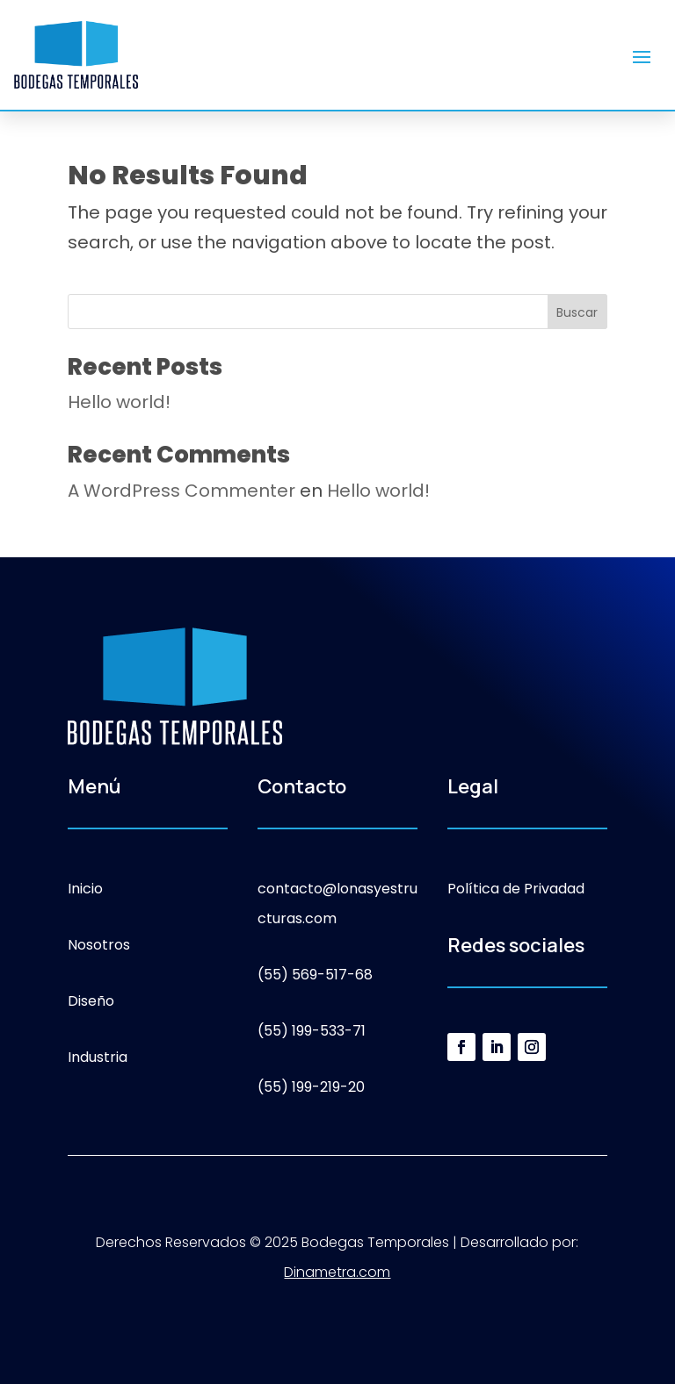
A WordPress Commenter (181, 490)
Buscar (577, 312)
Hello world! (119, 402)
